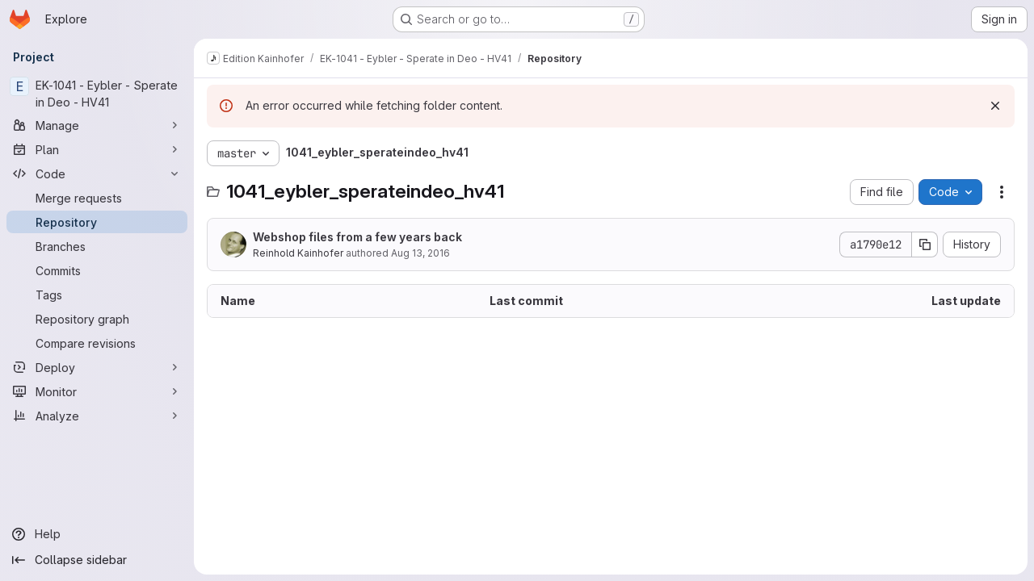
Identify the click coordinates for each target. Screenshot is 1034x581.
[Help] (96, 534)
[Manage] (96, 125)
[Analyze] (96, 415)
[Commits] (96, 270)
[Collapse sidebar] (96, 560)
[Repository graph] (96, 318)
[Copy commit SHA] (925, 244)
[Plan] (96, 149)
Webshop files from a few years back (357, 237)
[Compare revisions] (96, 343)
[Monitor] (96, 391)
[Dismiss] (995, 105)
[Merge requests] (96, 197)
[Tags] (96, 294)
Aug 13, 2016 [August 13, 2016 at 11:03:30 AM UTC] (420, 253)
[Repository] (96, 222)
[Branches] (96, 246)
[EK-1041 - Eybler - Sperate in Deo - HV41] (96, 93)
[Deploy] (96, 367)
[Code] (96, 173)
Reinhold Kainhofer (298, 253)
